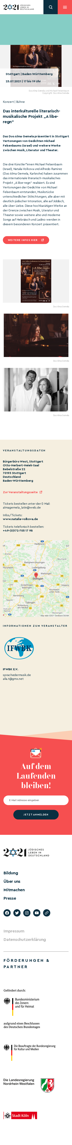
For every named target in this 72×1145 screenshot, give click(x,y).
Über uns (11, 881)
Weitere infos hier (23, 240)
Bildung (10, 873)
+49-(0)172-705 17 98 (18, 530)
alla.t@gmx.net (13, 678)
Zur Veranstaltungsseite (20, 492)
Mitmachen (14, 890)
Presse (9, 898)
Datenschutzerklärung (24, 939)
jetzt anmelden (35, 814)
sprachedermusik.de (17, 675)
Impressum (13, 931)
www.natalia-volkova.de (20, 519)
